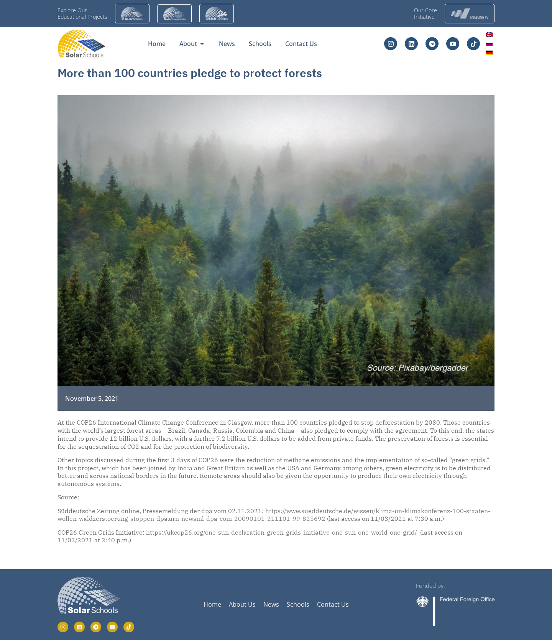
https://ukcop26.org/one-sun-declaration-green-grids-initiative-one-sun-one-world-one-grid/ (281, 532)
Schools (298, 604)
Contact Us (333, 604)
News (271, 604)
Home (212, 604)
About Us (242, 604)
